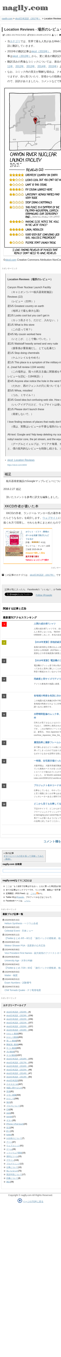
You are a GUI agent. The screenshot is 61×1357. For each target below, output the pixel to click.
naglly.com (7, 18)
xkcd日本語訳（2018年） (17, 1059)
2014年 (41, 66)
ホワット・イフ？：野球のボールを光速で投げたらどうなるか (37, 535)
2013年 (30, 66)
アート (9, 1142)
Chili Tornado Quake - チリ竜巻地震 (23, 990)
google (9, 1117)
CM (7, 1109)
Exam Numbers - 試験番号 (18, 982)
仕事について (12, 1167)
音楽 (8, 1091)
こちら (34, 893)
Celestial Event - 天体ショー (19, 930)
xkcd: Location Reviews (20, 460)
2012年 (19, 66)
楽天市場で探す (32, 556)
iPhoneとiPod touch (15, 1124)
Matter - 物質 (11, 975)
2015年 (52, 66)
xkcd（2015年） (40, 51)
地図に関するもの (14, 1088)
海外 (8, 1102)
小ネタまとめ (12, 1084)
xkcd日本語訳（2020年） (17, 1026)
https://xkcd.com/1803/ (17, 465)
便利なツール (12, 1156)
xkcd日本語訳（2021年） (17, 1023)
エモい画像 (11, 1095)
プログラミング (13, 1164)
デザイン (10, 1160)
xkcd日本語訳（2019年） (17, 1030)
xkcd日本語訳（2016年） (17, 1066)
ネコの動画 (11, 1055)
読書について (12, 1178)
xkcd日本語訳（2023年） (17, 1015)
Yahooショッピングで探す (37, 560)
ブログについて (13, 1106)
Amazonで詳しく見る (35, 553)
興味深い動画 (12, 1044)
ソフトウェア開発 (14, 1153)
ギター (9, 1120)
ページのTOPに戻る (33, 1201)
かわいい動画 (12, 1033)
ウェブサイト (50, 517)
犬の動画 (10, 1052)
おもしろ (10, 1098)
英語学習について (14, 1174)
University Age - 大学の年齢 (19, 960)
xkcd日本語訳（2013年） (17, 1077)
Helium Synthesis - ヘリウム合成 (21, 923)
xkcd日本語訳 (12, 1080)
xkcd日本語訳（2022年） (17, 1019)
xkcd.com (10, 259)
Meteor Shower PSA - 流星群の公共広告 (25, 945)
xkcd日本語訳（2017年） (28, 18)
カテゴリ (15, 41)
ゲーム (9, 1149)
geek (8, 1113)
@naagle (20, 897)
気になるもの (12, 1171)
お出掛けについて (14, 1138)
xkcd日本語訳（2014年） (17, 1073)
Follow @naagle (44, 595)
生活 (8, 1127)
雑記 (8, 1182)
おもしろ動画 (12, 1037)
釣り (8, 1131)
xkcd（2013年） (22, 56)
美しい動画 (11, 1041)
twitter (9, 1135)
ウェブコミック (13, 1146)
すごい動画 (11, 1048)
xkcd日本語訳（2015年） (17, 1070)
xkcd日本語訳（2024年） (17, 1012)
